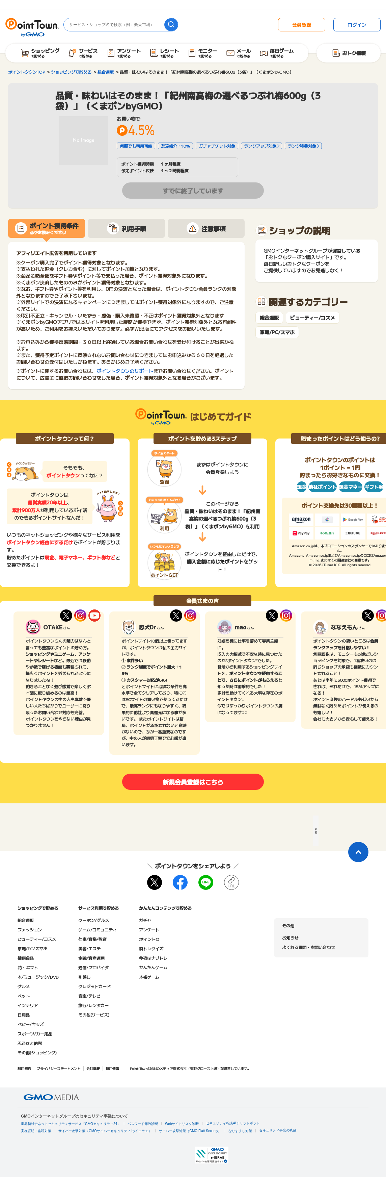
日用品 (24, 1015)
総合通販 (269, 318)
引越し (84, 977)
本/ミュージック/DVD (38, 977)
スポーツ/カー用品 (35, 1033)
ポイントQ (149, 939)
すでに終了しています (193, 190)
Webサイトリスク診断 (182, 1124)
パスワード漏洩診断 (143, 1124)
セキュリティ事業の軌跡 (277, 1130)
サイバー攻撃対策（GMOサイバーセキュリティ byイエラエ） (105, 1131)
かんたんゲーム (153, 967)
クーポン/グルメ (93, 920)
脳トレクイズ (151, 948)
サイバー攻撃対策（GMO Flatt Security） (190, 1131)
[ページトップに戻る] (358, 852)
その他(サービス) (93, 1015)
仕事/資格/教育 (92, 939)
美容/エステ (89, 948)
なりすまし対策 (240, 1131)
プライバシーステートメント (59, 1068)
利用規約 (24, 1068)
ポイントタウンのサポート (124, 371)
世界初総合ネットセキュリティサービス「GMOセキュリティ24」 (70, 1124)
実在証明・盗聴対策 (36, 1131)
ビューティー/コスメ (312, 318)
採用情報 (112, 1068)
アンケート (149, 929)
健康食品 (26, 958)
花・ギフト (28, 967)
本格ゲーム (149, 977)
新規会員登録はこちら (193, 781)
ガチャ (145, 920)
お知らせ (290, 938)
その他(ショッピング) (37, 1052)
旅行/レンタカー (93, 1005)
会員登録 (301, 24)
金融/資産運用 (91, 958)
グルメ (24, 986)
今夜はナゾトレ (153, 958)
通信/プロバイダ (93, 967)
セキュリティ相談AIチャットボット (232, 1123)
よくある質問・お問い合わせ (308, 947)
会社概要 (93, 1068)
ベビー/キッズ (31, 1024)
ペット (24, 996)
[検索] (171, 24)
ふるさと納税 (30, 1043)
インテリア (28, 1005)
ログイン (357, 24)
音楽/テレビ (89, 996)
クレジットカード (94, 986)
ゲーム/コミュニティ (97, 929)
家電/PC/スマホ (277, 332)
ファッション (30, 929)
